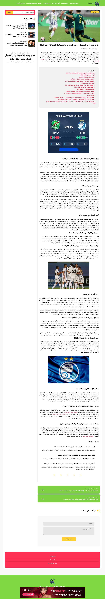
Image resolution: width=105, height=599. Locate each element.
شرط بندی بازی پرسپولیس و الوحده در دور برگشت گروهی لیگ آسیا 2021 (78, 491)
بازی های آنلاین (21, 3)
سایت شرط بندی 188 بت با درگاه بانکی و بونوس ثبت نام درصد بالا (16, 35)
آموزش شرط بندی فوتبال (70, 412)
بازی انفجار (91, 3)
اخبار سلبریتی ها (52, 563)
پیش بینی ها (47, 3)
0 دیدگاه (84, 49)
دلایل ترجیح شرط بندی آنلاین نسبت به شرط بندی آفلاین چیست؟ (80, 499)
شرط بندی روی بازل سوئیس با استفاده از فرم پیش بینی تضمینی (16, 27)
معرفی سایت (64, 3)
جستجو (9, 12)
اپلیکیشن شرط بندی (88, 436)
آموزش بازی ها (56, 3)
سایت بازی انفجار (73, 3)
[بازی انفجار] (97, 3)
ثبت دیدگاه (69, 539)
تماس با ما (53, 556)
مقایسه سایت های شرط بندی (33, 3)
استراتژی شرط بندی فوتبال (58, 414)
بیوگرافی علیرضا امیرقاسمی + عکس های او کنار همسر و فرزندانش (17, 44)
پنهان (90, 71)
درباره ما (52, 560)
